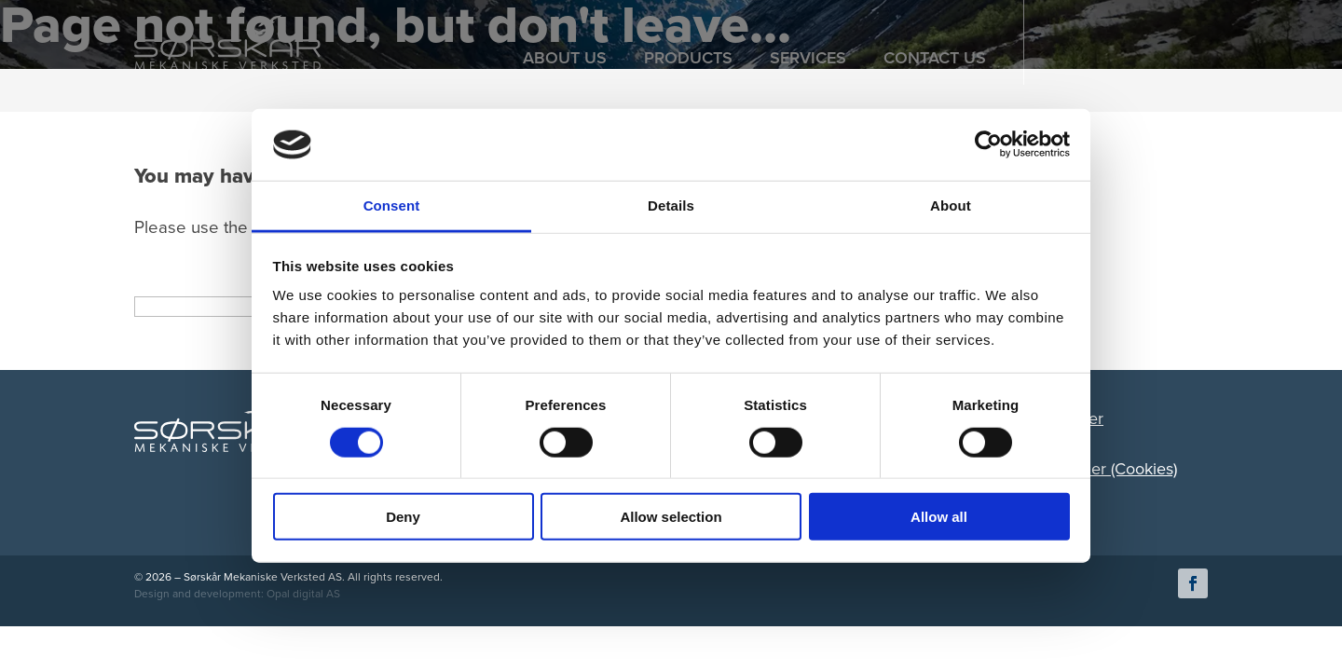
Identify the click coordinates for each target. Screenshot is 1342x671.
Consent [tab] (391, 205)
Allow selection (670, 517)
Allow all (939, 517)
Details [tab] (671, 205)
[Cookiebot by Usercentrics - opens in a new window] (988, 144)
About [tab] (950, 205)
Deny (403, 517)
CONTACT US (934, 57)
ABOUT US (565, 57)
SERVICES (808, 57)
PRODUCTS (688, 57)
